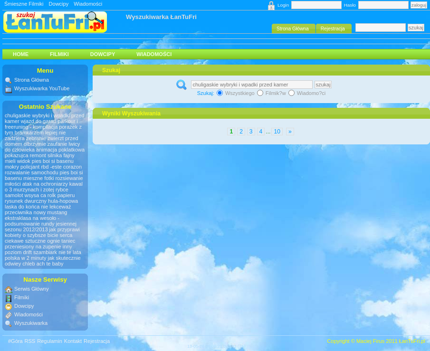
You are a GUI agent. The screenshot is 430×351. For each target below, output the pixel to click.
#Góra (15, 341)
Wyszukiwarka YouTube (41, 88)
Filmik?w (272, 93)
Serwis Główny (31, 289)
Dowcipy (59, 4)
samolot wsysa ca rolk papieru (40, 195)
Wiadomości (88, 4)
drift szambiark (40, 252)
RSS (30, 341)
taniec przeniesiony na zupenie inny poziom (40, 246)
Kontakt (73, 341)
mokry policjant (22, 167)
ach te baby (50, 263)
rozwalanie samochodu (31, 172)
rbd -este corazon (61, 167)
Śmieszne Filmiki (24, 4)
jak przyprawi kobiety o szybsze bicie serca (42, 232)
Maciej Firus (370, 341)
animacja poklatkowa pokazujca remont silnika (45, 152)
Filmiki (59, 54)
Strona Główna (31, 80)
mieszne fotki (38, 178)
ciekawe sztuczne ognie (32, 241)
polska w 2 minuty (25, 258)
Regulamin (49, 341)
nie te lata (69, 252)
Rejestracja (97, 341)
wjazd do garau (39, 121)
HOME (21, 54)
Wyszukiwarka (31, 323)
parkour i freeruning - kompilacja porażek (41, 124)
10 (277, 131)
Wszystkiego (236, 93)
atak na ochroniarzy (45, 184)
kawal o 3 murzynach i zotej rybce (44, 186)
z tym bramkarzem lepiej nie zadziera (43, 132)
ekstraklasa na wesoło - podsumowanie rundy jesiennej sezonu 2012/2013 (40, 223)
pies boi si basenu (53, 161)
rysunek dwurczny (26, 201)
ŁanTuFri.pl (412, 341)
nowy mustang (50, 212)
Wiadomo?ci (307, 93)
